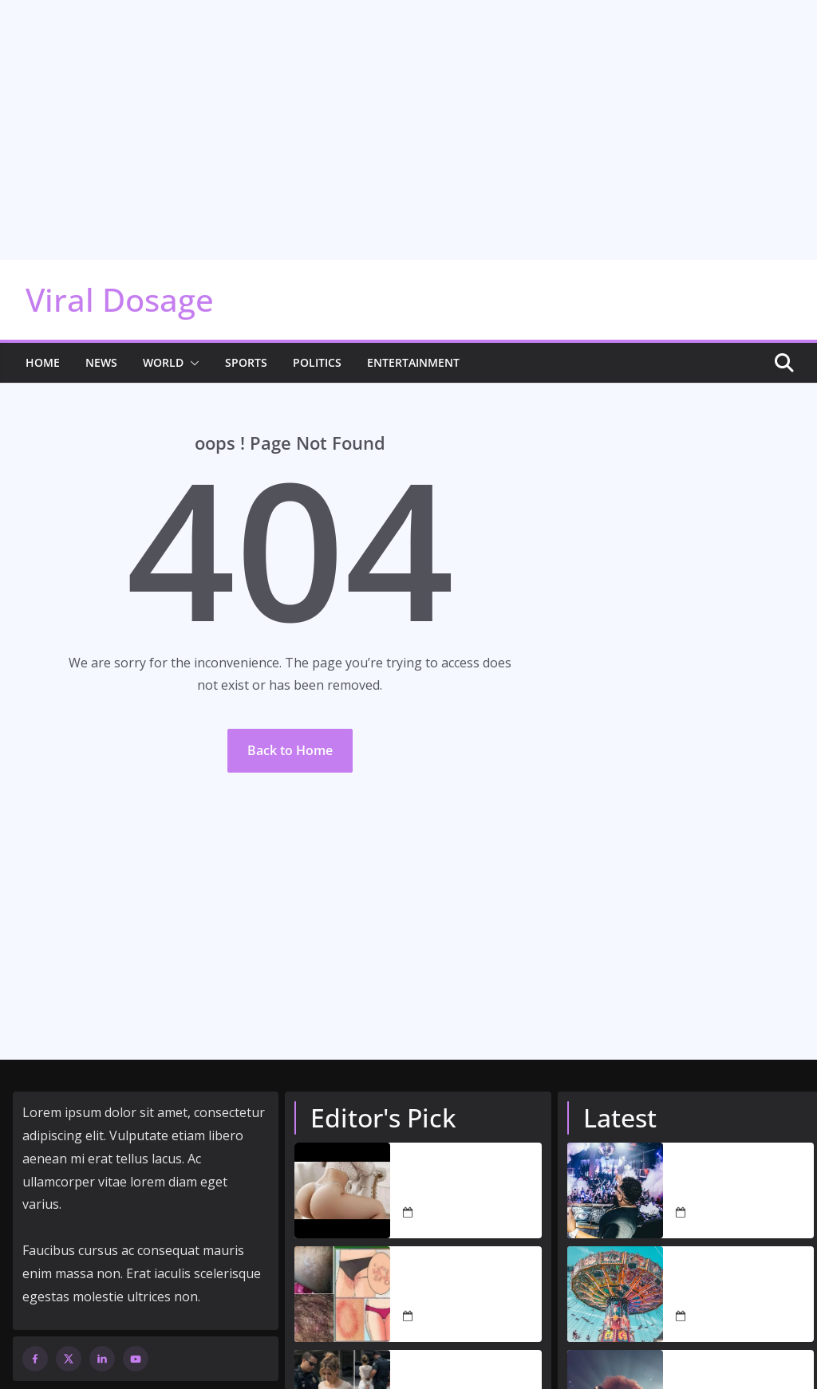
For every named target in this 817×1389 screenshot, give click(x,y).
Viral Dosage (120, 279)
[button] (191, 342)
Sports (246, 341)
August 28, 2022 (732, 1191)
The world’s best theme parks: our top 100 (739, 1264)
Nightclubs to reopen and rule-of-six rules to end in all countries (743, 1160)
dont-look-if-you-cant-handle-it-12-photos (468, 1160)
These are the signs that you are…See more (460, 1264)
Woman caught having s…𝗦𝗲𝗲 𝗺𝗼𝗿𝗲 (469, 1367)
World (163, 341)
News (101, 341)
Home (43, 341)
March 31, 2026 (457, 1191)
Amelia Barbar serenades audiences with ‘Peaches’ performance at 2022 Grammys (739, 1367)
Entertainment (413, 341)
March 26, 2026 (457, 1295)
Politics (317, 341)
